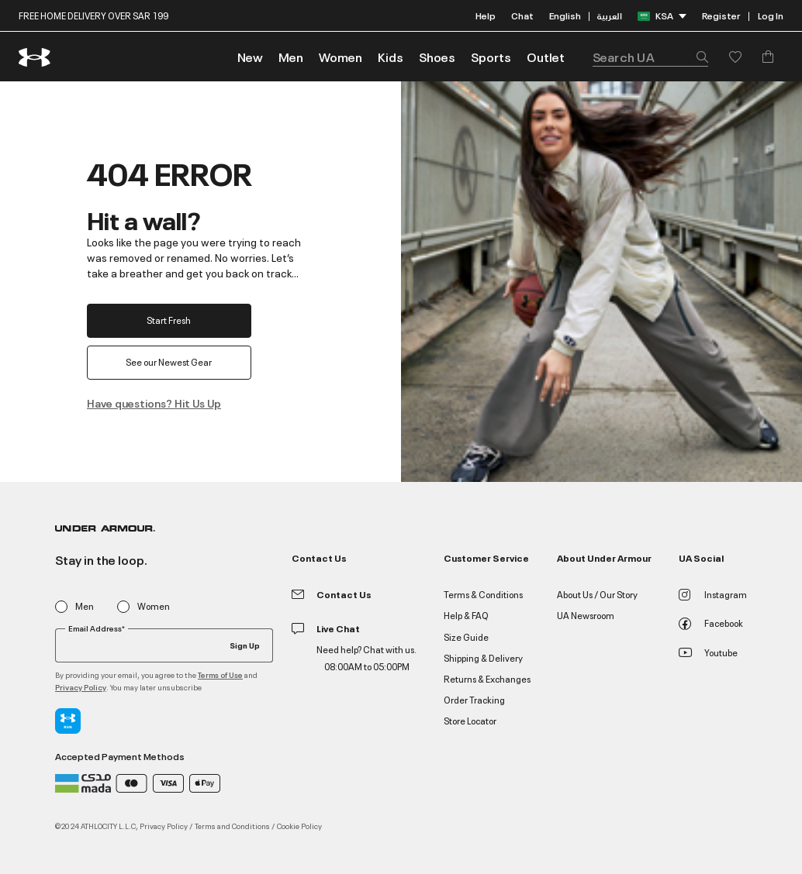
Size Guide (466, 636)
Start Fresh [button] (169, 319)
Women (153, 606)
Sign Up (245, 644)
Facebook (711, 622)
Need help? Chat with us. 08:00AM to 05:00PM (366, 657)
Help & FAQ (466, 614)
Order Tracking (474, 699)
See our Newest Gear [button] (169, 361)
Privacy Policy (80, 687)
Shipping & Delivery (483, 657)
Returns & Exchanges (487, 678)
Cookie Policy (299, 825)
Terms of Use (220, 674)
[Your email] (164, 645)
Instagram (713, 593)
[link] (250, 56)
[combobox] (651, 56)
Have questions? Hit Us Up (154, 402)
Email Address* (96, 628)
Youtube (708, 652)
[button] (291, 56)
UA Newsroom (585, 614)
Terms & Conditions (483, 593)
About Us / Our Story (597, 593)
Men (84, 606)
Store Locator (470, 720)
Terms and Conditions (232, 825)
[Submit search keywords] (698, 56)
